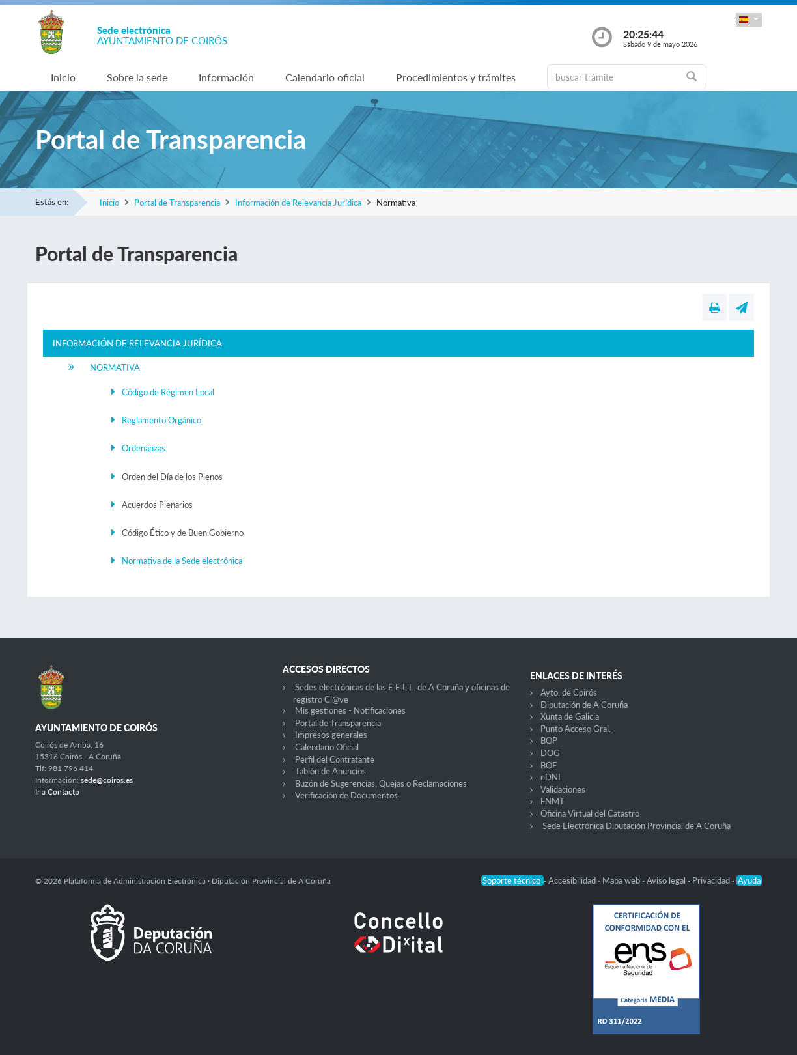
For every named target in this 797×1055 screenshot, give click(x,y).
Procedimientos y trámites (456, 77)
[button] (749, 20)
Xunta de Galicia (569, 716)
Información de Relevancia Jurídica (298, 202)
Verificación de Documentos (346, 795)
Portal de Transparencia (177, 202)
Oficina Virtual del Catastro (589, 813)
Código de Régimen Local (168, 392)
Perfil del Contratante (334, 759)
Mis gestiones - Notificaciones (350, 710)
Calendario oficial (325, 77)
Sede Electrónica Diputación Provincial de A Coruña (636, 826)
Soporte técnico (512, 880)
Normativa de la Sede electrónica (182, 561)
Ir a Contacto (57, 791)
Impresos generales (331, 734)
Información (226, 77)
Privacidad (712, 880)
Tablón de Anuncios (330, 771)
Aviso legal (667, 880)
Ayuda (749, 880)
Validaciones (562, 789)
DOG (550, 753)
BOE (548, 765)
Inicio (63, 77)
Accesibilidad (573, 880)
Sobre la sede (137, 77)
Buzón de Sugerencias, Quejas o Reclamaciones (381, 783)
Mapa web (622, 880)
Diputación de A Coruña (584, 704)
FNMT (552, 801)
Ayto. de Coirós (568, 692)
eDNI (550, 777)
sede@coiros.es (107, 780)
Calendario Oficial (327, 747)
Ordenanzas (143, 448)
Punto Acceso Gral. (575, 729)
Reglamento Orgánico (161, 420)
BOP (548, 740)
